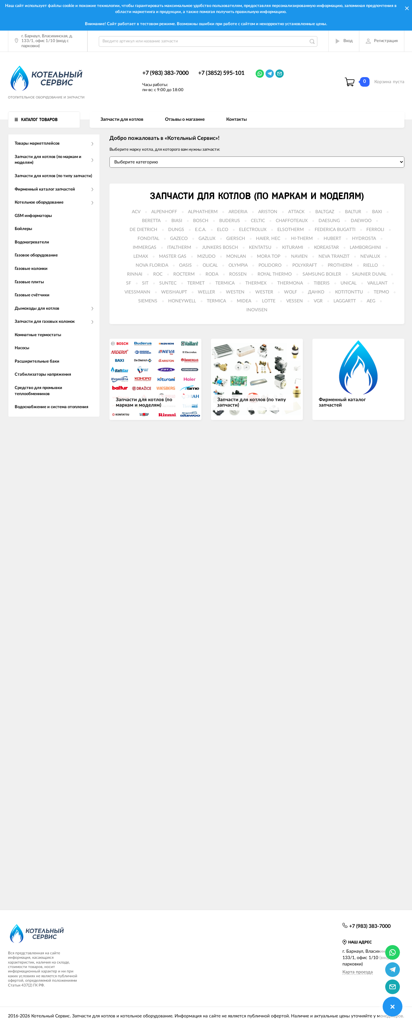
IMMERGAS (144, 247)
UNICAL (348, 283)
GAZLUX (207, 238)
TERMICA (225, 283)
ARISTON (267, 212)
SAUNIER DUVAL (369, 274)
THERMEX (255, 283)
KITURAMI (292, 247)
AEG (371, 301)
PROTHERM (340, 265)
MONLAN (236, 256)
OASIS (185, 265)
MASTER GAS (172, 256)
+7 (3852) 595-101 (221, 73)
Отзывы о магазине (185, 119)
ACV (136, 212)
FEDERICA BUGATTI (335, 230)
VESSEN (294, 301)
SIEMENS (147, 301)
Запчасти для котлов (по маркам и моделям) (257, 196)
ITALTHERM (179, 247)
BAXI (377, 212)
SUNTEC (167, 283)
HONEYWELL (182, 301)
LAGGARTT (344, 301)
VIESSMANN (137, 292)
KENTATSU (260, 247)
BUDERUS (229, 221)
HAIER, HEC (268, 238)
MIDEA (244, 301)
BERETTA (151, 221)
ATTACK (296, 212)
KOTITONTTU (349, 292)
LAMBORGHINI (365, 247)
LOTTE (268, 301)
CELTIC (258, 221)
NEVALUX (370, 256)
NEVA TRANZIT (333, 256)
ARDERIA (237, 212)
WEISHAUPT (174, 292)
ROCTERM (184, 274)
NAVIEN (299, 256)
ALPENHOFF (164, 212)
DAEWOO (361, 221)
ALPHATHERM (203, 212)
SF (128, 283)
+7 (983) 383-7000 (165, 73)
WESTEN (235, 292)
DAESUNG (329, 221)
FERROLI (375, 230)
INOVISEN (256, 310)
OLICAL (210, 265)
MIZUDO (206, 256)
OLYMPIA (238, 265)
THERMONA (290, 283)
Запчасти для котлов (122, 119)
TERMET (196, 283)
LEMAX (140, 256)
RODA (212, 274)
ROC (157, 274)
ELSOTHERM (290, 230)
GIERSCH (235, 238)
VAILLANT (377, 283)
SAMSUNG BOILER (322, 274)
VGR (318, 301)
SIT (145, 283)
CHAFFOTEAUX (292, 221)
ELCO (222, 230)
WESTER (264, 292)
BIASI (176, 221)
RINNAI (134, 274)
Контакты (236, 119)
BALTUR (353, 212)
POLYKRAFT (304, 265)
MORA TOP (268, 256)
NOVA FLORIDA (152, 265)
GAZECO (179, 238)
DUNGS (176, 230)
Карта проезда (357, 972)
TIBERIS (322, 283)
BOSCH (200, 221)
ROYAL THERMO (275, 274)
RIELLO (370, 265)
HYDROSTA (364, 238)
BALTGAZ (324, 212)
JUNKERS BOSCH (220, 247)
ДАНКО (316, 292)
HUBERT (332, 238)
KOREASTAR (326, 247)
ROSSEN (238, 274)
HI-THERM (302, 238)
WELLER (206, 292)
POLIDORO (269, 265)
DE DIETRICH (143, 230)
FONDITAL (148, 238)
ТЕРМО (381, 292)
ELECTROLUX (252, 230)
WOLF (290, 292)
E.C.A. (200, 230)
